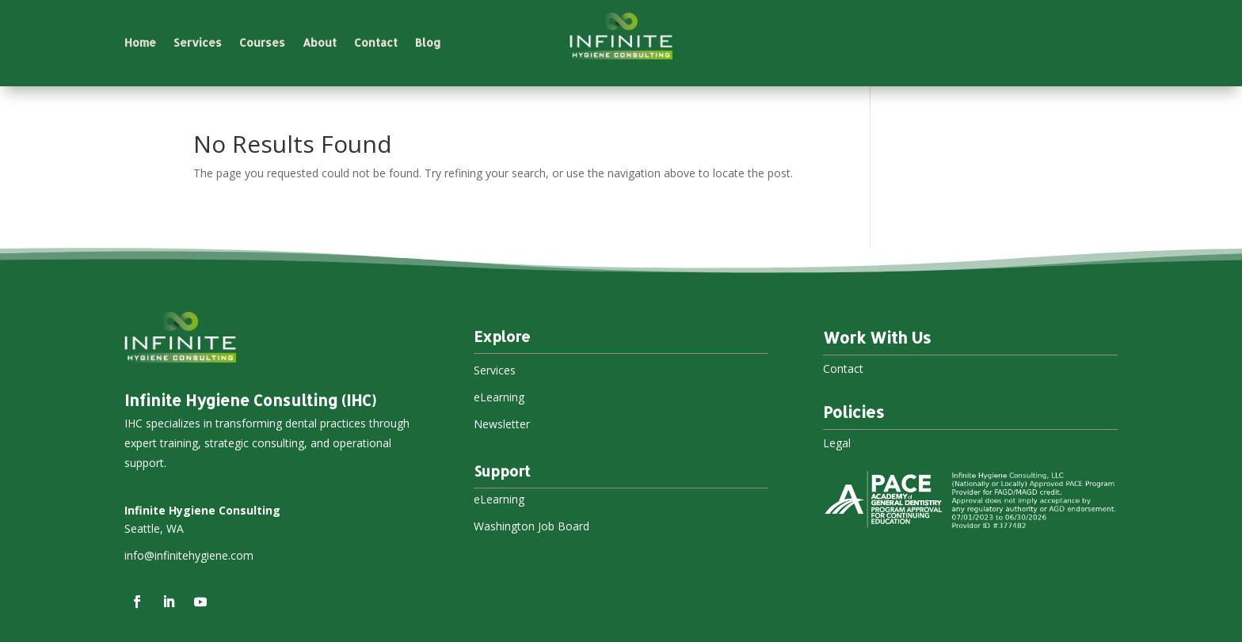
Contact (376, 43)
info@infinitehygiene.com (188, 555)
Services (197, 43)
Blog (428, 43)
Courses (262, 43)
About (320, 43)
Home (140, 43)
